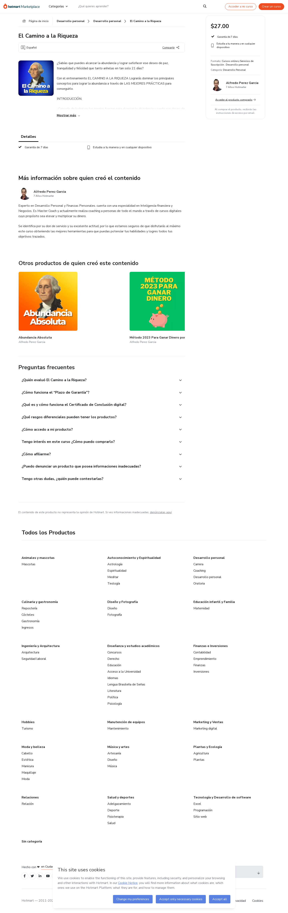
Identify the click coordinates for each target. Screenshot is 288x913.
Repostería (29, 607)
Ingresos (28, 626)
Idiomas (112, 677)
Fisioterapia (115, 815)
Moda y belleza (33, 746)
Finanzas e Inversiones (210, 645)
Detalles (28, 138)
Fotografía (114, 614)
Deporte (113, 809)
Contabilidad (202, 651)
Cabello (27, 752)
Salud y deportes (120, 796)
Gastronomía (30, 620)
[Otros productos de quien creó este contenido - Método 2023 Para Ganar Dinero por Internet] (88, 305)
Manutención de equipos (126, 721)
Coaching (199, 569)
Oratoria (199, 582)
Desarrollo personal (209, 557)
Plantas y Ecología (207, 746)
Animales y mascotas (38, 557)
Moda (26, 778)
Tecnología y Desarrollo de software (222, 796)
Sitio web (200, 815)
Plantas (198, 759)
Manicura (28, 765)
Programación (202, 809)
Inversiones (201, 670)
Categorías (58, 6)
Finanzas (199, 664)
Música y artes (118, 746)
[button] (97, 372)
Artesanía (114, 752)
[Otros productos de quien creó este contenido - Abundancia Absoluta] (41, 305)
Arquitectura (30, 651)
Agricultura (201, 752)
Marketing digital (205, 727)
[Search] (204, 6)
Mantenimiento (118, 727)
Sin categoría (32, 840)
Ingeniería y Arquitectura (41, 645)
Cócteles (28, 614)
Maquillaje (29, 771)
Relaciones (30, 796)
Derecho (113, 658)
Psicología (114, 702)
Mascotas (28, 563)
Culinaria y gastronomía (40, 601)
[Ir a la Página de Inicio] (22, 6)
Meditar (112, 576)
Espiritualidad (116, 569)
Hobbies (28, 721)
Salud (111, 822)
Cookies (257, 901)
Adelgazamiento (119, 803)
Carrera (198, 563)
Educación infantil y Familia (214, 601)
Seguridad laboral (34, 658)
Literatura (114, 690)
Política (112, 696)
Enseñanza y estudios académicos (133, 645)
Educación (114, 664)
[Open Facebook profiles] (25, 875)
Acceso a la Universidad (124, 670)
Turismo (27, 727)
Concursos (114, 651)
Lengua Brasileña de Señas (126, 683)
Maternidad (201, 607)
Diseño (112, 607)
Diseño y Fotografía (122, 601)
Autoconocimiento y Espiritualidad (134, 557)
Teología (113, 582)
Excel (197, 803)
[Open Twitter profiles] (34, 875)
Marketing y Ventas (208, 721)
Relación (28, 803)
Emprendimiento (204, 658)
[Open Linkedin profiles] (43, 875)
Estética (27, 759)
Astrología (114, 563)
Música (112, 765)
